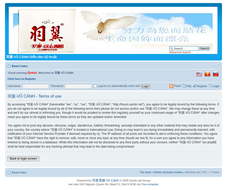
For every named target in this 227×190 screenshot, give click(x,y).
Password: (57, 85)
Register (202, 86)
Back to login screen (23, 158)
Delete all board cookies (168, 172)
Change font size (215, 65)
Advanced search (180, 52)
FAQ (188, 86)
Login (216, 86)
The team (145, 172)
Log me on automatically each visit (117, 85)
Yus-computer (150, 184)
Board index (20, 66)
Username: (14, 85)
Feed (177, 85)
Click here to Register (22, 78)
